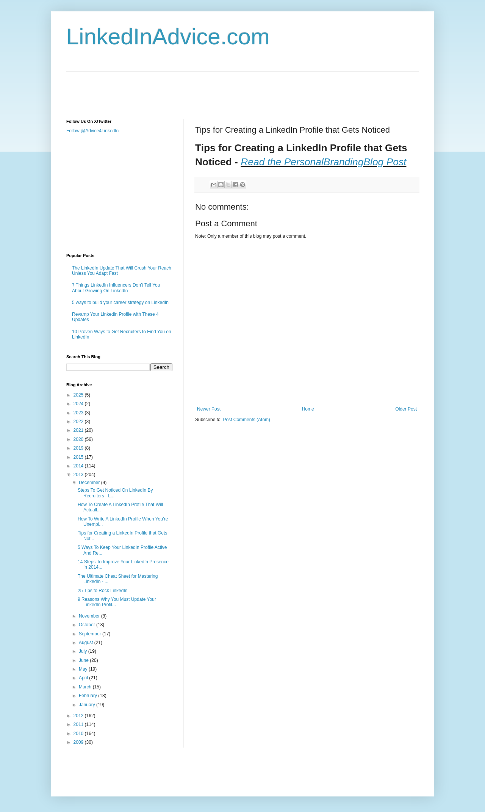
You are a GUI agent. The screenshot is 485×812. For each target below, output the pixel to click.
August (86, 642)
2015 (79, 457)
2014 (79, 466)
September (90, 633)
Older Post (406, 409)
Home (308, 409)
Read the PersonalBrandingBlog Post (323, 162)
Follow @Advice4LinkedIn (92, 130)
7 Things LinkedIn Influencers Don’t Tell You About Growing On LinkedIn (116, 287)
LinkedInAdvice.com (168, 36)
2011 (79, 724)
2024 (79, 403)
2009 (79, 742)
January (87, 704)
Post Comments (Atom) (246, 419)
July (83, 651)
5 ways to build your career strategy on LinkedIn (120, 302)
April (84, 677)
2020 (79, 439)
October (87, 624)
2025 (79, 395)
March (86, 687)
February (88, 695)
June (84, 660)
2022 (79, 421)
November (90, 616)
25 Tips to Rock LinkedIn (102, 590)
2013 (79, 474)
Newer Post (209, 409)
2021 (79, 430)
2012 (79, 715)
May (84, 669)
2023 (79, 412)
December (90, 482)
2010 (79, 733)
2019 (79, 448)
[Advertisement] (204, 89)
